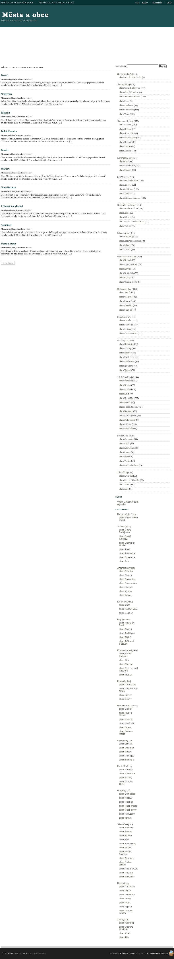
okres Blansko (125, 124)
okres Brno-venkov (23, 79)
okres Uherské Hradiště (129, 480)
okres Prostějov (125, 305)
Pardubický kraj (124, 317)
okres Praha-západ (127, 420)
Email (169, 3)
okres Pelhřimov (126, 189)
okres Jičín (124, 213)
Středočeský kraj (124, 377)
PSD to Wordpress (127, 953)
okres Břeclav (125, 129)
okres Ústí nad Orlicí (128, 333)
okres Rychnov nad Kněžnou (131, 221)
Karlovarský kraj (124, 158)
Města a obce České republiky (17, 2)
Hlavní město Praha (125, 74)
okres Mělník (125, 402)
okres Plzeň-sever (126, 361)
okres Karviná (125, 269)
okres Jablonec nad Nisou (130, 241)
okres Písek (124, 101)
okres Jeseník (125, 292)
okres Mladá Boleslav (128, 407)
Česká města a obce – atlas (25, 14)
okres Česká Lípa (126, 236)
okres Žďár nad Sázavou (129, 198)
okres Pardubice (126, 324)
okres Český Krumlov (128, 92)
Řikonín (5, 112)
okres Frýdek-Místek (128, 264)
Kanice (5, 150)
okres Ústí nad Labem (128, 465)
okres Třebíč (124, 193)
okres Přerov (124, 301)
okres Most (124, 456)
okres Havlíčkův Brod (128, 180)
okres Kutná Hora (126, 398)
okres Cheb (124, 161)
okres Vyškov (125, 146)
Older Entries (8, 263)
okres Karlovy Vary (127, 165)
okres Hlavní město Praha (130, 77)
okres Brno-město (127, 133)
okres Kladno (125, 389)
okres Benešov (125, 380)
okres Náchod (125, 217)
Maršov (5, 168)
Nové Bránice (8, 187)
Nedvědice (6, 93)
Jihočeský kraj (123, 84)
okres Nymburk (126, 411)
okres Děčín (124, 443)
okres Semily (124, 249)
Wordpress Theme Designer (157, 953)
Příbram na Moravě (12, 206)
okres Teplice (125, 461)
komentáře (157, 3)
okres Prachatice (126, 105)
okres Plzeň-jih (125, 352)
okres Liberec (125, 245)
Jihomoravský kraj (8, 79)
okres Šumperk (125, 310)
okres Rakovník (126, 428)
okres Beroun (125, 385)
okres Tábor (124, 114)
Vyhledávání (120, 66)
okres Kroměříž (126, 476)
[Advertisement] (141, 36)
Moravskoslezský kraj (126, 256)
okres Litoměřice (126, 448)
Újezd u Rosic (8, 243)
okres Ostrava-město (128, 282)
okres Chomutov (126, 439)
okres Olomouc (125, 297)
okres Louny (124, 452)
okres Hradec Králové (128, 208)
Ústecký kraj (122, 435)
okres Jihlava (124, 185)
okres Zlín (123, 489)
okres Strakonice (126, 109)
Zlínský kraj (122, 472)
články (145, 3)
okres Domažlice (126, 344)
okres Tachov (125, 370)
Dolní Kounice (9, 131)
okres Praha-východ (127, 415)
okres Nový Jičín (126, 273)
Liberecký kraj (123, 233)
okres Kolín (124, 393)
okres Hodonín (125, 142)
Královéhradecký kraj (126, 205)
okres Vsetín (124, 484)
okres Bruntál (125, 260)
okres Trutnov (125, 226)
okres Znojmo (125, 150)
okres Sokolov (125, 170)
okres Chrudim (125, 320)
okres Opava (124, 277)
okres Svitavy (125, 329)
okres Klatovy (125, 348)
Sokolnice (6, 224)
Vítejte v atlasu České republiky (56, 2)
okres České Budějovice (129, 88)
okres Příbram (125, 424)
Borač (4, 75)
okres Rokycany (126, 366)
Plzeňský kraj (123, 340)
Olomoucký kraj (124, 289)
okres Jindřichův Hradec (129, 96)
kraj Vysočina (123, 177)
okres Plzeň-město (127, 357)
